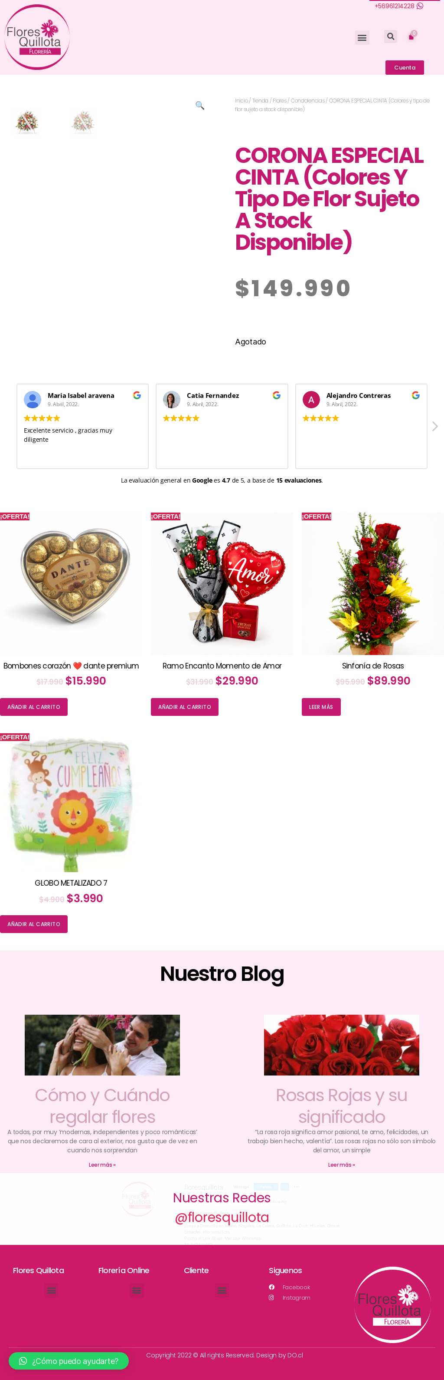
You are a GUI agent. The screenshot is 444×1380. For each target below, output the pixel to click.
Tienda (260, 100)
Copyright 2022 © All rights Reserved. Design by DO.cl (224, 1355)
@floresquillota (222, 1217)
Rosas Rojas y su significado (341, 1106)
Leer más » (102, 1164)
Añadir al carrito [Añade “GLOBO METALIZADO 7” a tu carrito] (33, 924)
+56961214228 (395, 6)
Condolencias (308, 100)
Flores (279, 100)
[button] (362, 37)
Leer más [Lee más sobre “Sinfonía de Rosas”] (321, 707)
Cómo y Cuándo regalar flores (102, 1106)
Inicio (241, 100)
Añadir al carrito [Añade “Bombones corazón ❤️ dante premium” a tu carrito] (33, 707)
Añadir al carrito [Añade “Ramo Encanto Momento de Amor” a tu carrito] (184, 707)
